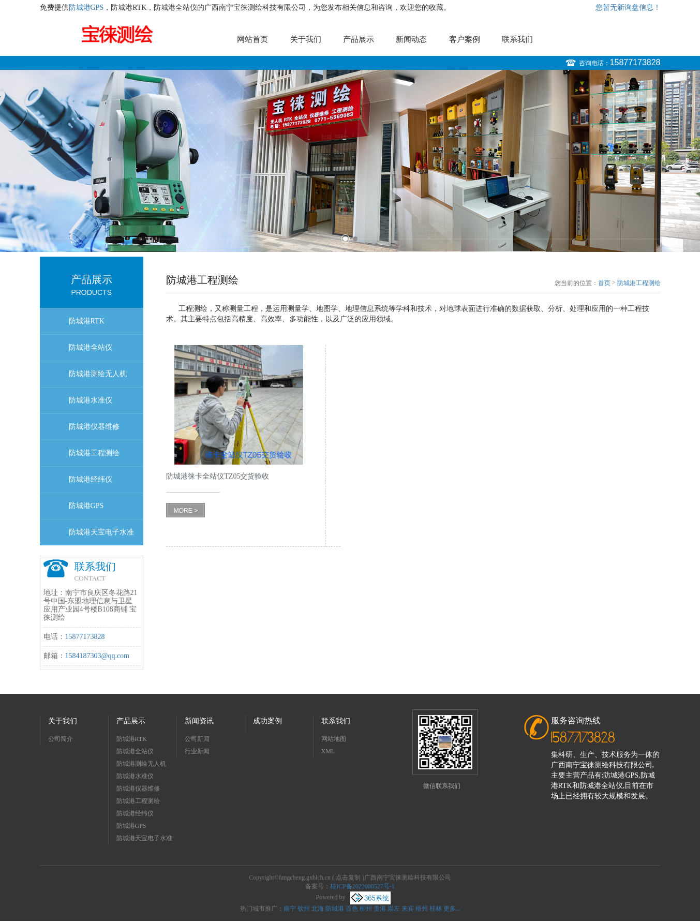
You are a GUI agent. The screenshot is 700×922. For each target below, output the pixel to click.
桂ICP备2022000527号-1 (362, 886)
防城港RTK (87, 321)
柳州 (366, 908)
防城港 (334, 908)
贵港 (380, 908)
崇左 (394, 908)
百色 (352, 908)
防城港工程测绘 (94, 453)
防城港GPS (86, 7)
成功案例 (267, 721)
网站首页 (252, 39)
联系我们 (517, 39)
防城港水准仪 (90, 400)
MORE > (186, 510)
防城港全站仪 (90, 347)
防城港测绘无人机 (98, 374)
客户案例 (464, 39)
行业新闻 (197, 751)
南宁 (290, 908)
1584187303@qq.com (97, 656)
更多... (451, 908)
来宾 (407, 908)
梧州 (421, 908)
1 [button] (345, 238)
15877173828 (635, 62)
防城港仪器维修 (94, 426)
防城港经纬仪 (90, 479)
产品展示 (358, 39)
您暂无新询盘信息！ (628, 7)
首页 (604, 283)
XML (328, 751)
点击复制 (348, 877)
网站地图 (333, 738)
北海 (317, 908)
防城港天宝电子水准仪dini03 (101, 536)
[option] (350, 161)
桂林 (435, 908)
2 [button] (355, 238)
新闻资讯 (199, 721)
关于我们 (305, 39)
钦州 (303, 908)
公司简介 (60, 738)
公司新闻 (197, 738)
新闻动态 (411, 39)
